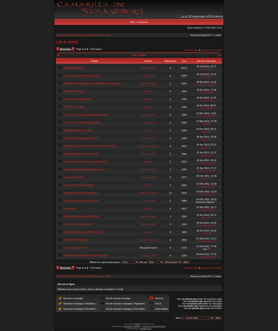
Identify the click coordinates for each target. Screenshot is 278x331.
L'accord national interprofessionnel (86, 114)
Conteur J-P (205, 186)
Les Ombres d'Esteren (77, 99)
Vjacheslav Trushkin (131, 326)
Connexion (142, 22)
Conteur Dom (148, 255)
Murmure (204, 155)
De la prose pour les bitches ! (81, 200)
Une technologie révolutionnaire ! (84, 169)
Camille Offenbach (148, 83)
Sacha (148, 130)
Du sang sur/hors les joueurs (81, 75)
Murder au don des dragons (81, 192)
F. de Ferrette (148, 122)
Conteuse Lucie (205, 84)
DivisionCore (160, 326)
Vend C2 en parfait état (77, 224)
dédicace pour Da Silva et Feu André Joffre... (91, 146)
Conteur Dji (148, 75)
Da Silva (148, 107)
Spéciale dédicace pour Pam (81, 153)
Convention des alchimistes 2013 (84, 232)
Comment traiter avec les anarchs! (85, 161)
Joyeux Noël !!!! (73, 177)
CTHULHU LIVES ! (75, 106)
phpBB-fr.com (145, 329)
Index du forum (64, 35)
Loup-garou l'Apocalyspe (79, 185)
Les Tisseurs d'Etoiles (85, 35)
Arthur (205, 217)
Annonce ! (70, 208)
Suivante (217, 50)
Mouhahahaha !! (74, 67)
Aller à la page (191, 50)
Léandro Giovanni (148, 146)
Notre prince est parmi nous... (82, 138)
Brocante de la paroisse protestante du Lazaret (92, 83)
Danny (204, 69)
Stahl (204, 124)
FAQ (132, 22)
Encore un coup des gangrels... (83, 122)
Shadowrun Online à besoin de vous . (86, 255)
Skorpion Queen (148, 240)
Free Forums (148, 326)
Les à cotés (104, 35)
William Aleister (148, 193)
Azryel (205, 77)
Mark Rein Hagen (74, 91)
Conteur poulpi (204, 163)
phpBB (137, 324)
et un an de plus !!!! (76, 247)
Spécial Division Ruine (77, 130)
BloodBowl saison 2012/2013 (81, 216)
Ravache (148, 91)
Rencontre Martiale (75, 239)
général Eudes (148, 68)
